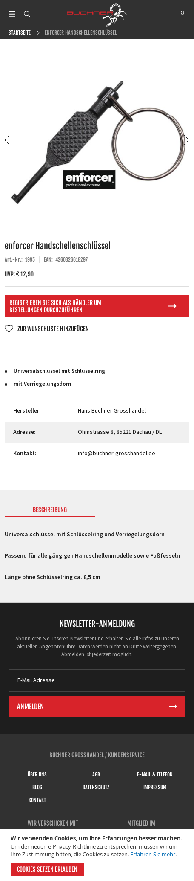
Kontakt (37, 800)
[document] (98, 855)
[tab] (49, 511)
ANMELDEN (182, 14)
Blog (37, 787)
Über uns (37, 774)
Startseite (20, 32)
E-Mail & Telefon (155, 774)
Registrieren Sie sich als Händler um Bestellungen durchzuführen (55, 306)
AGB (96, 774)
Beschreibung (50, 509)
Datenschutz (96, 787)
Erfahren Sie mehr (152, 854)
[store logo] (97, 15)
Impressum (154, 787)
